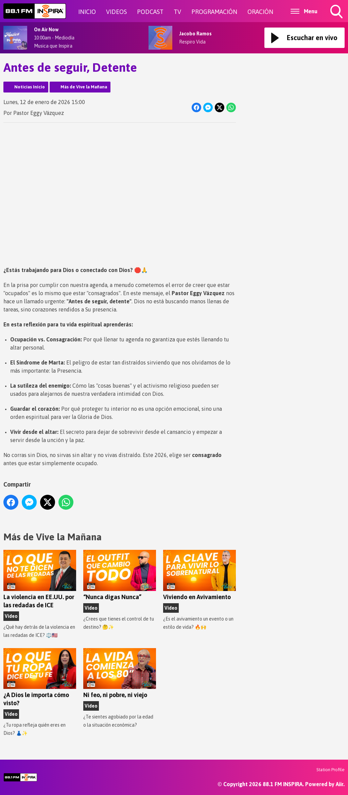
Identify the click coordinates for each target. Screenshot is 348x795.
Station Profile (330, 769)
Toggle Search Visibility (337, 12)
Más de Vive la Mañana (83, 86)
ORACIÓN (260, 11)
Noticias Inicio (29, 86)
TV (177, 11)
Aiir (339, 784)
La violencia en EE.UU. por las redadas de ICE (39, 579)
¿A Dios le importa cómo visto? (39, 677)
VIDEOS (116, 11)
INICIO (87, 11)
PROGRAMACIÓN (214, 11)
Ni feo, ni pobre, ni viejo (119, 673)
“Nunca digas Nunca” (119, 575)
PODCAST (150, 11)
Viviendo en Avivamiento (199, 575)
